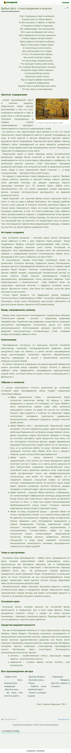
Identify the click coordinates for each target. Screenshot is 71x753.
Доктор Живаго (37, 677)
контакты (41, 751)
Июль (32, 683)
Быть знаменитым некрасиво (13, 683)
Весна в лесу (12, 689)
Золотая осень (36, 680)
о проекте (31, 751)
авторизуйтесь (64, 719)
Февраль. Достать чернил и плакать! (60, 683)
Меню (65, 2)
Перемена (57, 677)
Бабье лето (11, 677)
